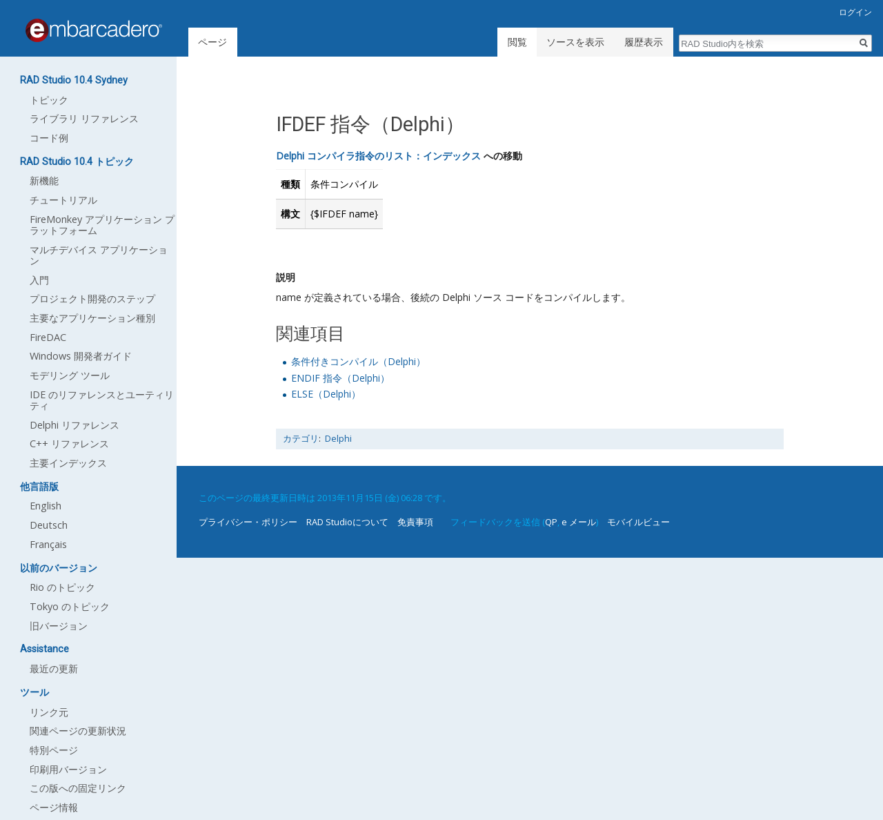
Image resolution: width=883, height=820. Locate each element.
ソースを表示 (575, 41)
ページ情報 (54, 807)
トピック (49, 99)
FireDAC (48, 337)
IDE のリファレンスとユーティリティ (102, 400)
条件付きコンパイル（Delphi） (358, 361)
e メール (579, 522)
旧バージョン (59, 625)
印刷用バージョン (68, 769)
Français (48, 544)
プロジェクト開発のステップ (92, 298)
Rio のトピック (62, 587)
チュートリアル (63, 199)
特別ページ (54, 749)
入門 (39, 279)
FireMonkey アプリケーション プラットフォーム (102, 225)
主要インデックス (68, 462)
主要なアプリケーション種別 (92, 317)
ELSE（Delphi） (326, 393)
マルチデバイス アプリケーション (99, 255)
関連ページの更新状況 (78, 730)
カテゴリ (301, 439)
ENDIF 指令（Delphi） (340, 377)
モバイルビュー (638, 522)
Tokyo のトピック (70, 606)
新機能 (44, 180)
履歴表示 (643, 41)
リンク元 (49, 712)
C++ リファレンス (69, 443)
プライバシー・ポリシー (248, 522)
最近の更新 (54, 668)
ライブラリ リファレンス (84, 118)
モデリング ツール (70, 375)
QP (551, 522)
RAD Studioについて (347, 522)
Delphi (338, 439)
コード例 (49, 137)
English (45, 505)
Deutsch (49, 524)
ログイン (855, 12)
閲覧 (517, 41)
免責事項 (415, 522)
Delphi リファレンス (74, 424)
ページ (212, 41)
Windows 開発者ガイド (81, 355)
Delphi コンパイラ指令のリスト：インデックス (378, 155)
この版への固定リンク (78, 787)
